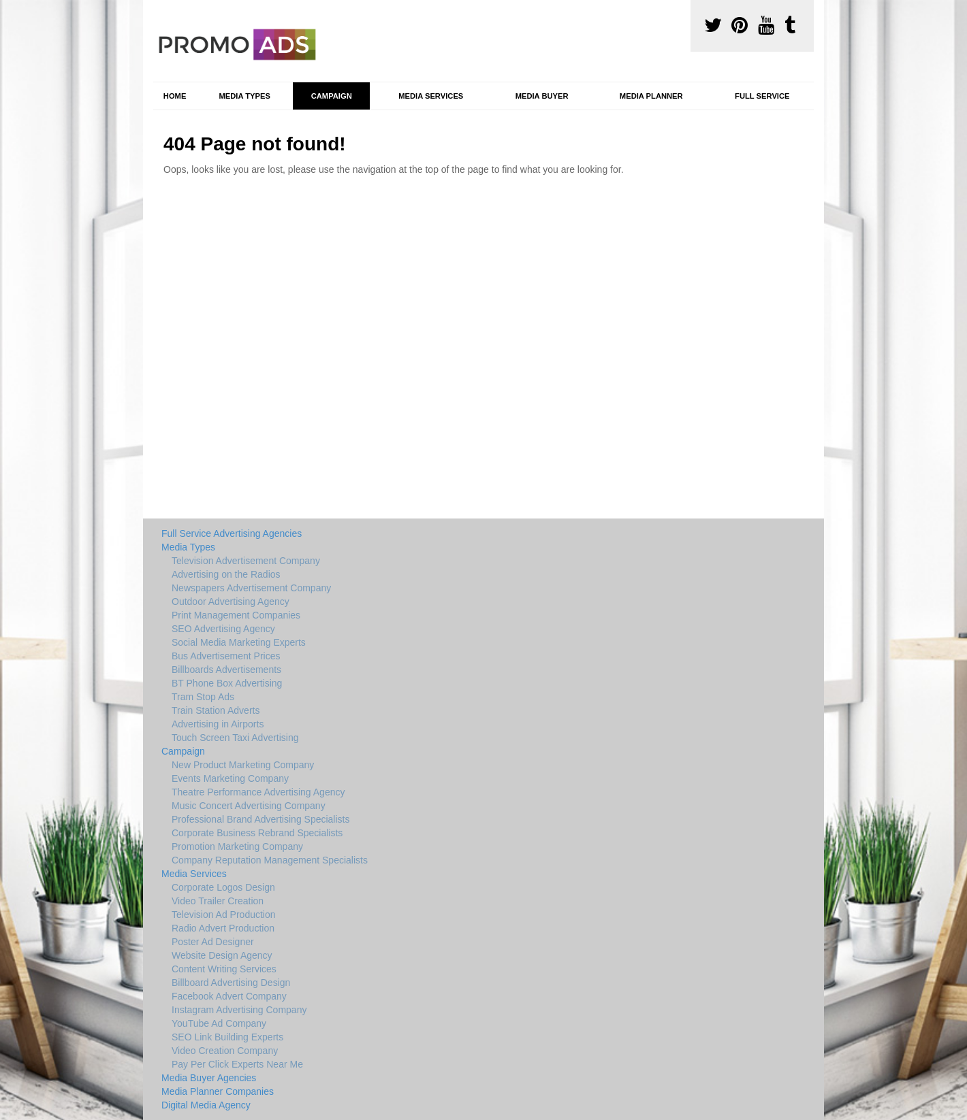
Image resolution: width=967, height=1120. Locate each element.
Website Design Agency (222, 955)
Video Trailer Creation (218, 900)
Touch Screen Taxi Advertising (235, 737)
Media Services (430, 96)
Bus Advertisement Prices (226, 655)
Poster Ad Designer (213, 941)
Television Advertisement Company (246, 560)
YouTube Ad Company (219, 1023)
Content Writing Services (224, 968)
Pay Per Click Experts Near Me (237, 1064)
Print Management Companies (236, 615)
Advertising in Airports (218, 724)
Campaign (331, 96)
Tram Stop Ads (203, 696)
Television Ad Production (224, 914)
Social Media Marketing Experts (239, 642)
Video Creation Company (225, 1050)
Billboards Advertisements (226, 669)
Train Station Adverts (215, 710)
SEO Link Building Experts (227, 1037)
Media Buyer (542, 96)
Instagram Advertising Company (239, 1009)
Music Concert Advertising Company (249, 805)
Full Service (762, 96)
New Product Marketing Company (243, 764)
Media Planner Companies (217, 1091)
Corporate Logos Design (223, 887)
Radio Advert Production (223, 928)
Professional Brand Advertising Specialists (260, 819)
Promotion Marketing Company (237, 846)
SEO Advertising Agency (223, 628)
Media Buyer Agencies (208, 1077)
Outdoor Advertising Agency (230, 601)
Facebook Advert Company (229, 996)
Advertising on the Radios (226, 574)
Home (175, 96)
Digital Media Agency (206, 1105)
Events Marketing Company (230, 778)
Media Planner (651, 96)
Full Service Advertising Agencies (231, 533)
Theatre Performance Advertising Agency (258, 792)
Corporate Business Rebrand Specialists (257, 832)
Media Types (244, 96)
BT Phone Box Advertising (227, 683)
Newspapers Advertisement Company (251, 587)
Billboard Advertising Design (231, 982)
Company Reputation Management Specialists (270, 860)
